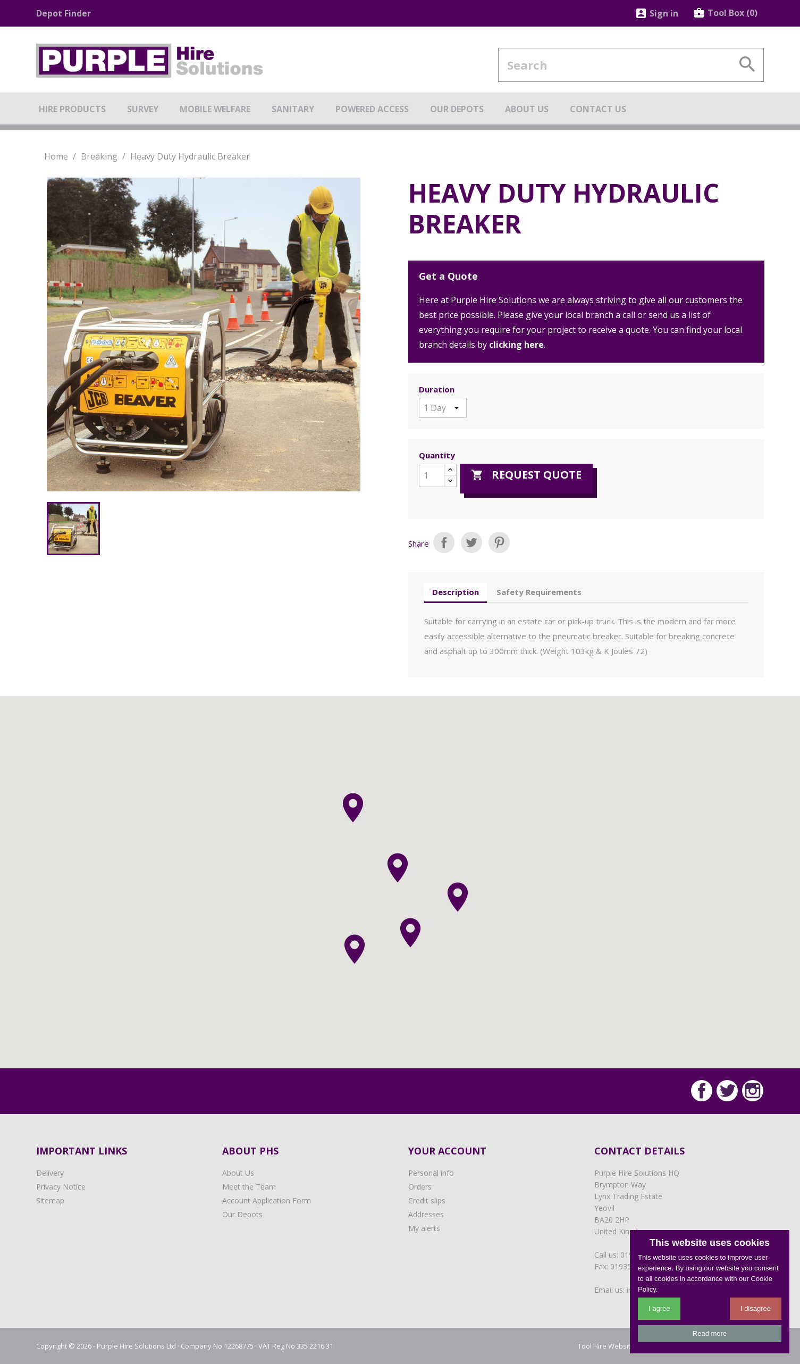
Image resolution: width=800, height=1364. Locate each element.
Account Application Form (266, 1200)
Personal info (431, 1173)
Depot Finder (63, 13)
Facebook (701, 1090)
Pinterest (499, 542)
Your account (447, 1150)
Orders (420, 1187)
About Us (238, 1173)
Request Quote (526, 474)
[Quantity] (431, 475)
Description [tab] (455, 592)
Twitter (727, 1090)
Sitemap (50, 1200)
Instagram (752, 1090)
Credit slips (426, 1200)
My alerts (424, 1228)
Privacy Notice (61, 1187)
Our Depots (242, 1214)
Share (443, 542)
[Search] (631, 65)
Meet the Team (249, 1187)
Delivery (50, 1173)
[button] (410, 933)
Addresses (426, 1214)
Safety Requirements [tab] (539, 592)
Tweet (471, 542)
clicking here (516, 344)
